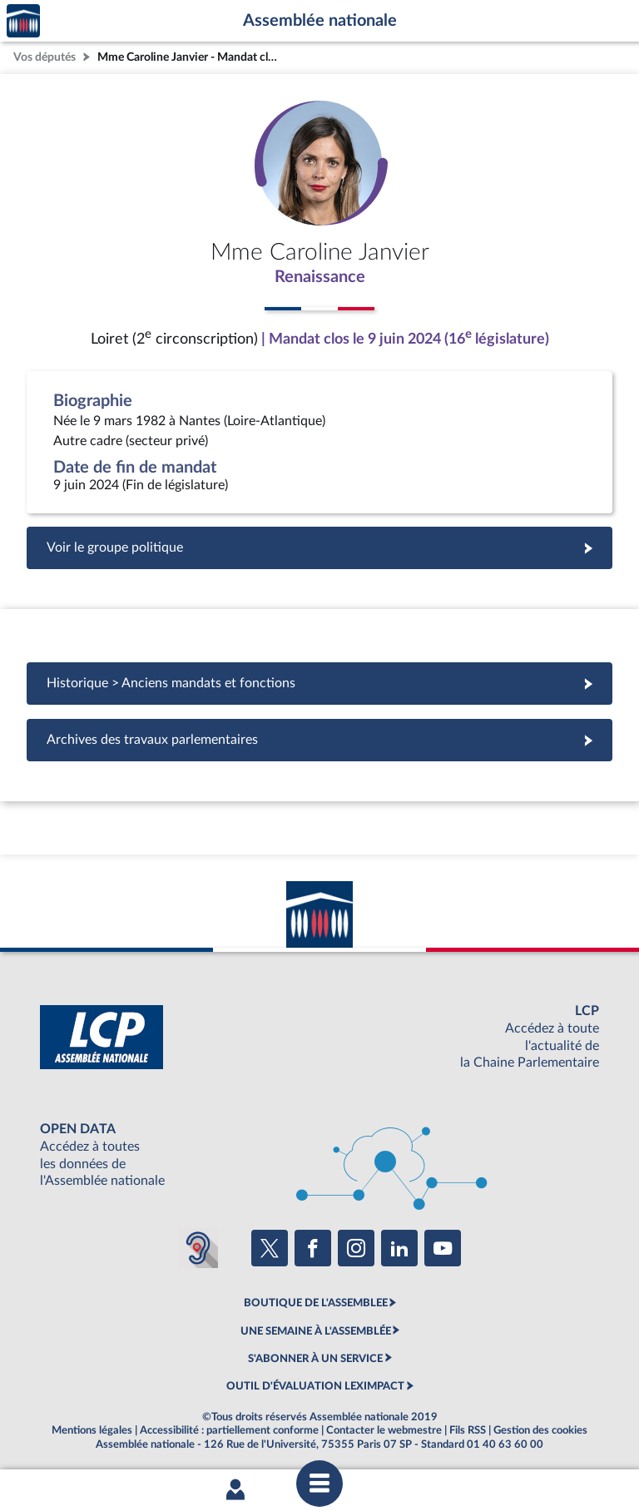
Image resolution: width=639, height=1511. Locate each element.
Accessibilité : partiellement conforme (229, 1430)
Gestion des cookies (540, 1430)
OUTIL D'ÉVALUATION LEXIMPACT (315, 1386)
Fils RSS (467, 1430)
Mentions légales (92, 1430)
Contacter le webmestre (384, 1430)
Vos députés (44, 57)
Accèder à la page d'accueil (23, 21)
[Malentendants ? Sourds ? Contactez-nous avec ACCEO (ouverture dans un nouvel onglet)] (198, 1248)
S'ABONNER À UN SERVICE (315, 1359)
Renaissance (320, 277)
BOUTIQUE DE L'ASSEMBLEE (316, 1303)
